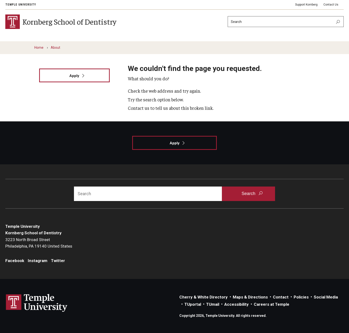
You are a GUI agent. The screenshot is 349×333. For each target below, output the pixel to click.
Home (39, 47)
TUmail (212, 304)
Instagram (37, 260)
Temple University (20, 4)
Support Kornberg (306, 4)
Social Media (326, 297)
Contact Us (330, 4)
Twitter (58, 260)
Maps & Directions (250, 297)
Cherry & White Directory (203, 297)
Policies (301, 297)
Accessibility (236, 304)
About (55, 47)
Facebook (14, 260)
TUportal (192, 304)
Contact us (138, 108)
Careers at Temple (271, 304)
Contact (281, 297)
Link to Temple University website (36, 303)
